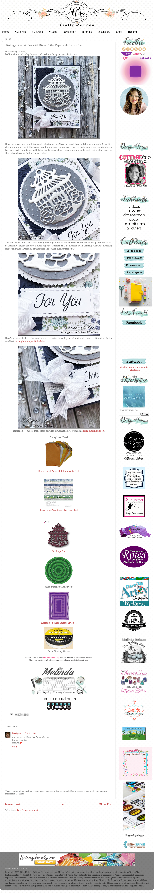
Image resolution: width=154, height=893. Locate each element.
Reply (14, 746)
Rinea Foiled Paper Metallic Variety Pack (58, 471)
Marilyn (15, 733)
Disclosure (104, 31)
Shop (119, 31)
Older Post (106, 804)
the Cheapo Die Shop (51, 657)
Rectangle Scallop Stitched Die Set (59, 623)
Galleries (20, 31)
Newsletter (69, 31)
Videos (53, 31)
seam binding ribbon (93, 431)
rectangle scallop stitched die (29, 341)
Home (60, 804)
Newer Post (12, 804)
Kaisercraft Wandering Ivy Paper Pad (59, 510)
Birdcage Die (58, 551)
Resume (132, 31)
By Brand (37, 31)
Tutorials (86, 31)
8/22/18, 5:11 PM (28, 733)
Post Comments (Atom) (27, 810)
